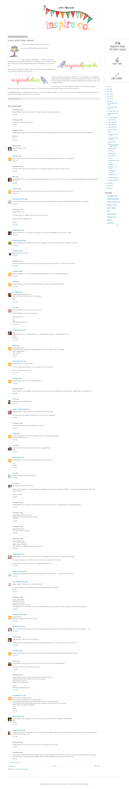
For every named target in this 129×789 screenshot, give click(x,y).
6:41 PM (15, 507)
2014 (108, 86)
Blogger (86, 784)
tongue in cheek (111, 205)
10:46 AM (15, 255)
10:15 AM (15, 235)
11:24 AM (15, 286)
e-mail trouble (111, 155)
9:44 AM (15, 183)
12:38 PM (15, 383)
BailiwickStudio (17, 626)
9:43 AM (15, 161)
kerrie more (110, 223)
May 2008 (111, 125)
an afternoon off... (113, 174)
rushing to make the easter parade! (113, 145)
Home (54, 766)
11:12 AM (15, 276)
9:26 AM (15, 150)
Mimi (14, 176)
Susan (14, 433)
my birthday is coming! (112, 171)
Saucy (14, 483)
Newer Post (11, 766)
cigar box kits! (111, 142)
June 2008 (111, 122)
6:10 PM (15, 478)
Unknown (15, 156)
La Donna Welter (17, 330)
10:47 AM (15, 266)
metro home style (18, 571)
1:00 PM (15, 404)
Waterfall (15, 146)
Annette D (15, 378)
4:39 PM (15, 576)
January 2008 (112, 180)
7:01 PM (15, 521)
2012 (108, 91)
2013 (108, 89)
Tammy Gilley (16, 554)
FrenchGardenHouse (19, 581)
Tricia (14, 399)
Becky (14, 345)
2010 (108, 96)
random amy (111, 151)
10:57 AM (15, 736)
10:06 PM (15, 621)
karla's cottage (111, 208)
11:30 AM (15, 324)
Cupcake (15, 637)
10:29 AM (15, 245)
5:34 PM (15, 467)
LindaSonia (16, 271)
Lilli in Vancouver (18, 361)
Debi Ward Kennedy (19, 199)
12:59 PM (15, 393)
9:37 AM (15, 759)
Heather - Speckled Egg (19, 409)
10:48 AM (15, 566)
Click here (62, 92)
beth (108, 211)
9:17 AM (15, 140)
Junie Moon (16, 650)
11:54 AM (15, 655)
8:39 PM (15, 533)
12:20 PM (15, 373)
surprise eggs (111, 153)
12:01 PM (15, 355)
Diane (14, 281)
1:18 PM (15, 417)
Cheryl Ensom (17, 716)
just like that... (111, 164)
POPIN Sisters (17, 230)
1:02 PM (15, 747)
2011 (108, 94)
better (109, 131)
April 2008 (111, 127)
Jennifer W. (16, 251)
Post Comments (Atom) (21, 769)
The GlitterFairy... (18, 695)
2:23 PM (15, 428)
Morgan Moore (17, 457)
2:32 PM (15, 440)
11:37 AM (15, 340)
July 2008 (111, 120)
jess (14, 473)
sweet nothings (112, 148)
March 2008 (111, 129)
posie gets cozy (111, 217)
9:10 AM (15, 124)
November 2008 (112, 107)
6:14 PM (15, 609)
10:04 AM (15, 193)
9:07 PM (15, 724)
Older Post (97, 766)
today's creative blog (113, 202)
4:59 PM (15, 452)
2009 (108, 98)
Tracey (14, 661)
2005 (108, 188)
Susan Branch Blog (113, 199)
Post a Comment (15, 762)
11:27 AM (15, 302)
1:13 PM (15, 669)
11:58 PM (15, 548)
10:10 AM (15, 204)
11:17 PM (15, 690)
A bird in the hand (18, 614)
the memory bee (112, 214)
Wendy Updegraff (18, 240)
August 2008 (112, 117)
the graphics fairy (112, 196)
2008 (108, 101)
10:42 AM (15, 711)
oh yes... (110, 158)
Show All (117, 225)
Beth (14, 307)
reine (14, 445)
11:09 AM (15, 645)
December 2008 (112, 103)
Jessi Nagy (16, 292)
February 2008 (112, 177)
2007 (108, 183)
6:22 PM (15, 497)
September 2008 (112, 113)
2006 (108, 185)
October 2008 (112, 111)
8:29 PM (15, 591)
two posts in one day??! (112, 167)
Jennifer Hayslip (17, 730)
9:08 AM (15, 114)
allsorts (109, 220)
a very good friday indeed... (113, 138)
